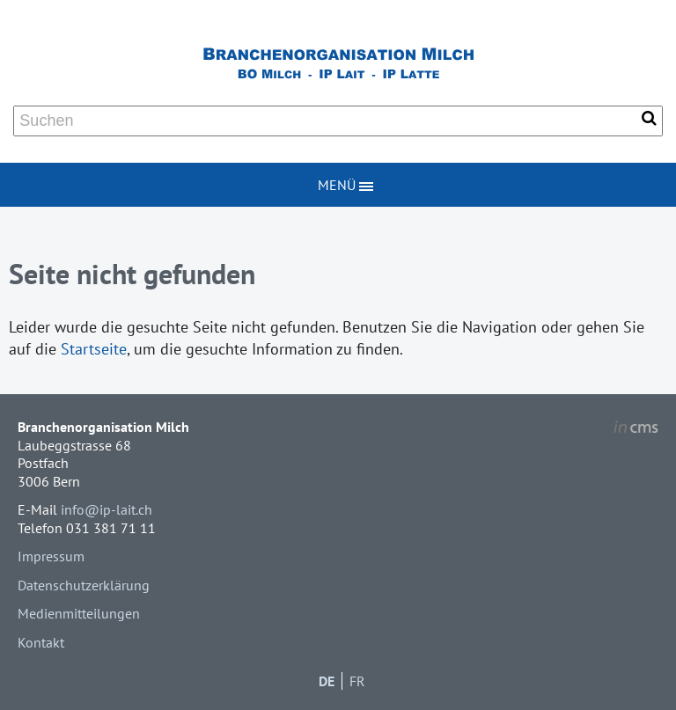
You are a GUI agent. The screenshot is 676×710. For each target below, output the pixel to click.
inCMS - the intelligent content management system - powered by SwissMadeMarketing (636, 429)
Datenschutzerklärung (84, 585)
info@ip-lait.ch (106, 509)
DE (326, 681)
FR (357, 681)
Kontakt (41, 642)
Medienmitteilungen (79, 613)
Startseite (94, 349)
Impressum (51, 556)
